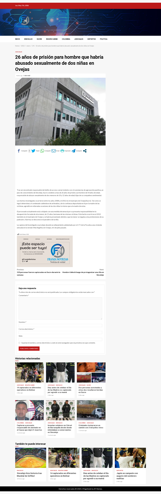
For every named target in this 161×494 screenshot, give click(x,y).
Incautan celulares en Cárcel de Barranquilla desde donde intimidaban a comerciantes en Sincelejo (60, 410)
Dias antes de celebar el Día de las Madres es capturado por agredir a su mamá (60, 372)
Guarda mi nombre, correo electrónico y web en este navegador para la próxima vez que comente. (58, 343)
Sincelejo (28, 39)
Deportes (91, 39)
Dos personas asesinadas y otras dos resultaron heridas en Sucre (91, 372)
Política (103, 39)
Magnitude (87, 489)
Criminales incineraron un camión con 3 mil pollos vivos (91, 410)
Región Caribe (52, 39)
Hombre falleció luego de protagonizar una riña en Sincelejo (82, 272)
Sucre (39, 39)
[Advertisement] (60, 172)
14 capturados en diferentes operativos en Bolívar (29, 372)
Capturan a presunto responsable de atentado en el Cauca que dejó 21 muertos (29, 410)
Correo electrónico (26, 329)
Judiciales (78, 39)
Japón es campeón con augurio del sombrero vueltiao (130, 458)
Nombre (22, 322)
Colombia (66, 39)
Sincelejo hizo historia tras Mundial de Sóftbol (30, 458)
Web (20, 336)
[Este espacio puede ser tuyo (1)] (45, 251)
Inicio (17, 39)
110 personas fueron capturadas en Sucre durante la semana (38, 272)
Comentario (24, 295)
